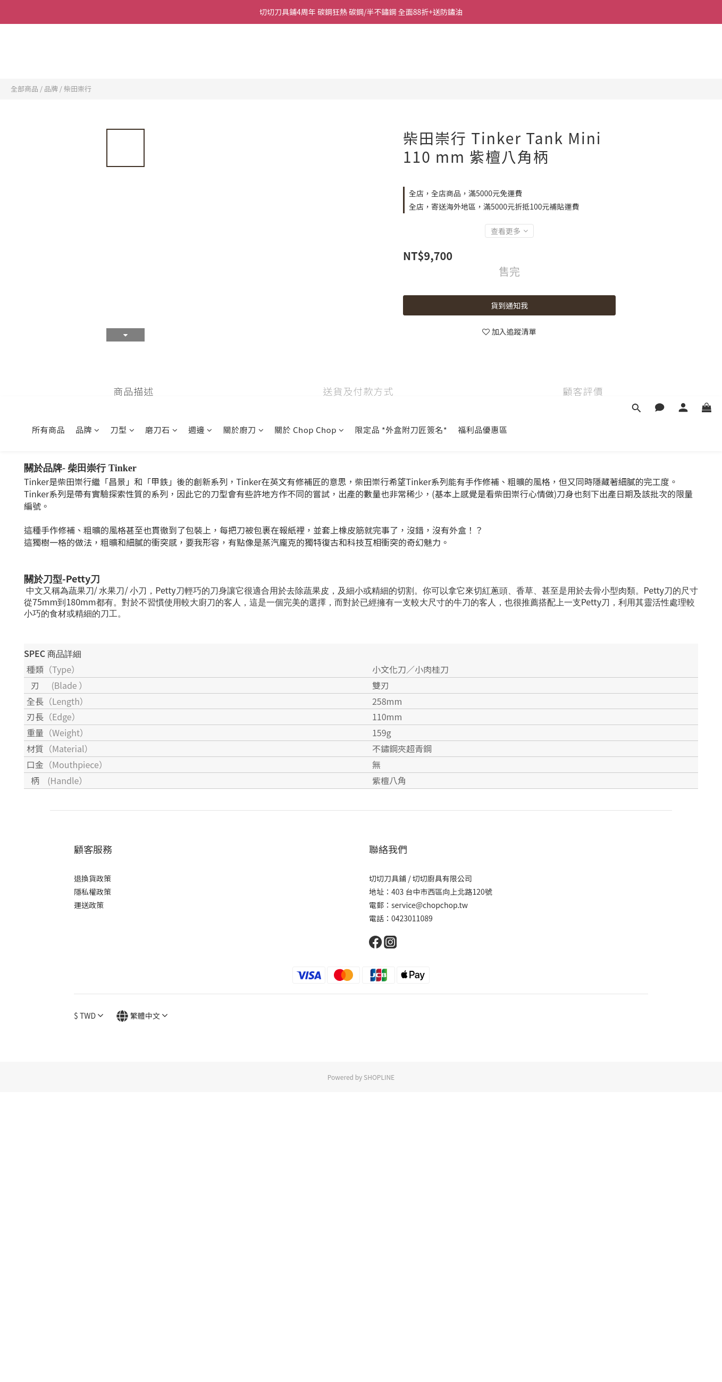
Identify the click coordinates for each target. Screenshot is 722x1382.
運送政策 (89, 905)
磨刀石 (161, 57)
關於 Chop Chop (309, 57)
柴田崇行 (77, 89)
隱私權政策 (92, 891)
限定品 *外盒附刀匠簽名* (401, 57)
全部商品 (24, 89)
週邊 (200, 57)
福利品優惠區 (482, 57)
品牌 (87, 57)
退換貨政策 (92, 878)
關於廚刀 (243, 57)
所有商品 (48, 57)
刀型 (123, 57)
